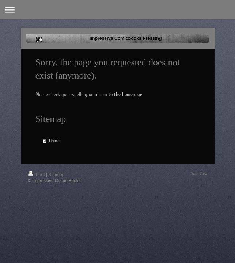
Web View (199, 173)
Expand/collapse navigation (117, 10)
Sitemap (56, 174)
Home (54, 141)
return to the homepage (118, 94)
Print (37, 174)
